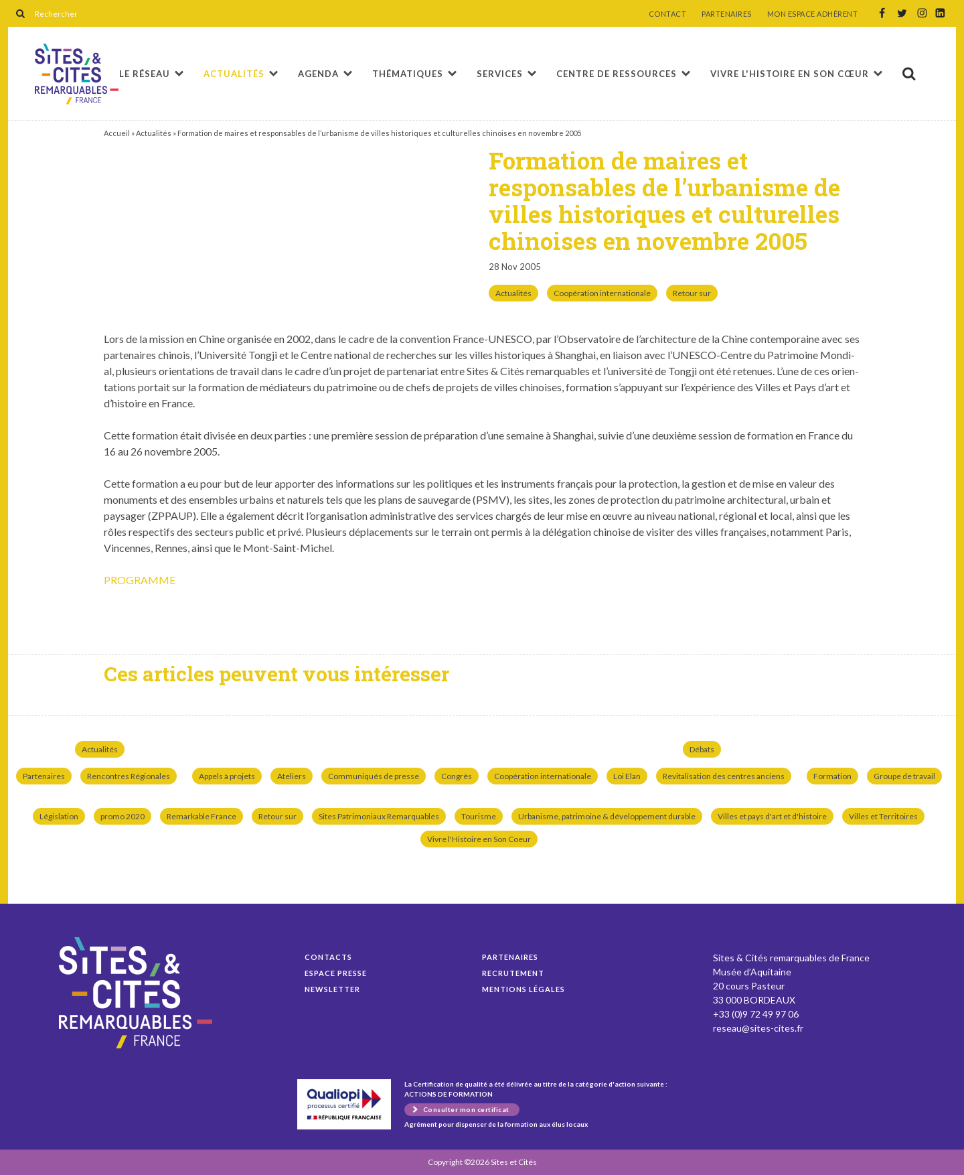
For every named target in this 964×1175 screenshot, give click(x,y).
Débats (702, 749)
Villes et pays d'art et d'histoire (772, 816)
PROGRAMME (139, 579)
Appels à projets (227, 776)
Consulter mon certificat (466, 1109)
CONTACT (668, 14)
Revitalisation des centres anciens (724, 776)
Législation (58, 816)
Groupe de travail (904, 776)
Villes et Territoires (883, 816)
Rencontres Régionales (128, 776)
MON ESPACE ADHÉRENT (812, 14)
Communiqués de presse (373, 776)
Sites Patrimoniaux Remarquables (379, 816)
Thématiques (407, 73)
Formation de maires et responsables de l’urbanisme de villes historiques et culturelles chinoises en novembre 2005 (76, 74)
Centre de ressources (616, 73)
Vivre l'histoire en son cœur (789, 73)
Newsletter (332, 989)
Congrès (456, 776)
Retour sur (692, 293)
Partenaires (44, 776)
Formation (832, 776)
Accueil (117, 133)
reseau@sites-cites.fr (758, 1028)
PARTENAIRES (727, 14)
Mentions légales (523, 989)
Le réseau (144, 73)
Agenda (318, 73)
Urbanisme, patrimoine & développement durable (607, 816)
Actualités (234, 73)
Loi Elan (627, 776)
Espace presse (336, 973)
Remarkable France (201, 816)
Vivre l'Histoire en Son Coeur (479, 839)
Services (500, 73)
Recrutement (513, 973)
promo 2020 (122, 816)
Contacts (328, 957)
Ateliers (291, 776)
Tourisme (478, 816)
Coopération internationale (602, 293)
